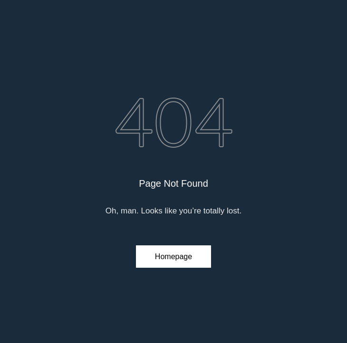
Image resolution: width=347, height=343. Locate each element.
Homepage (173, 256)
